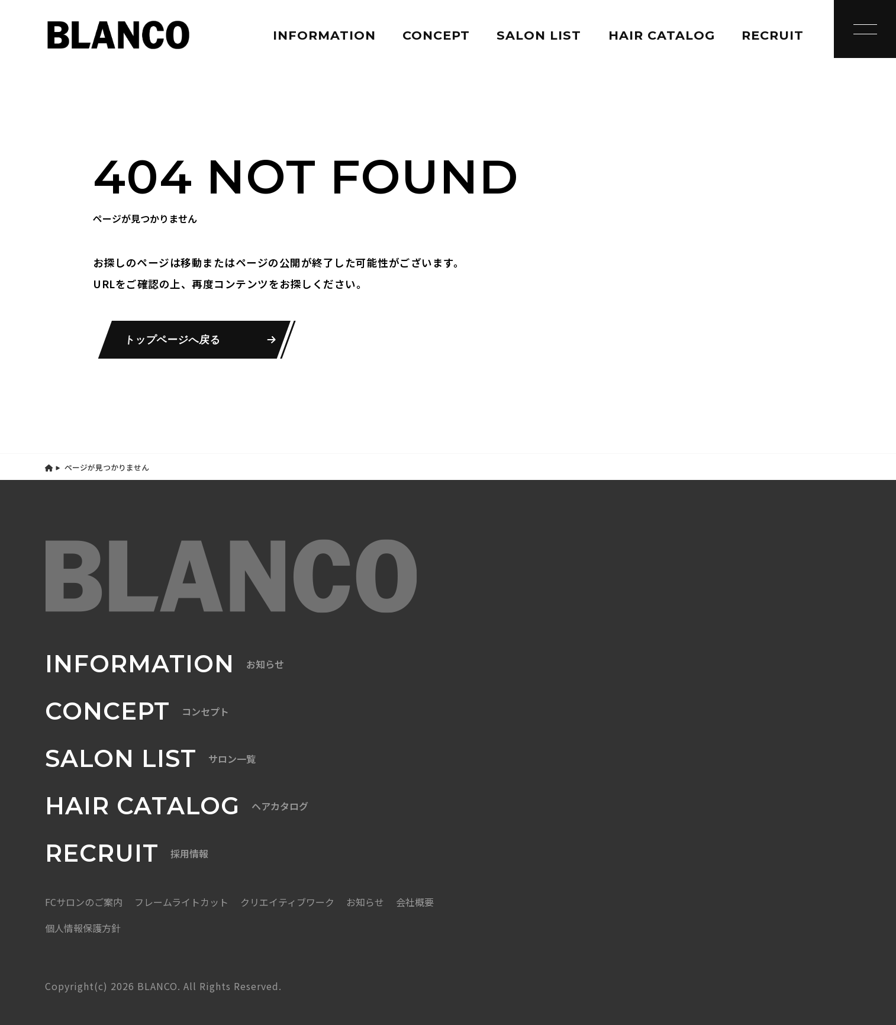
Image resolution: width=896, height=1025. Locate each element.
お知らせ (365, 902)
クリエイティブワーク (287, 902)
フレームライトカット (181, 902)
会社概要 (415, 902)
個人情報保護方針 (83, 928)
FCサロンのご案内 (84, 902)
